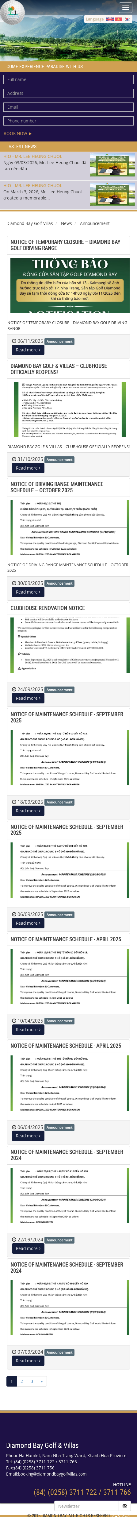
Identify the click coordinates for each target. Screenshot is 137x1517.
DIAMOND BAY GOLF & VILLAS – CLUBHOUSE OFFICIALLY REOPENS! (58, 369)
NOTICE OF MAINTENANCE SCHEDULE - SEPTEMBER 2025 (66, 717)
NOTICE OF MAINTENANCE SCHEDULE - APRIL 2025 (65, 939)
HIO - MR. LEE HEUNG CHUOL (32, 156)
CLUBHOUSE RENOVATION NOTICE (47, 608)
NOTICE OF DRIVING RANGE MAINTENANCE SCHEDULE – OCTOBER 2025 (56, 487)
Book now (18, 133)
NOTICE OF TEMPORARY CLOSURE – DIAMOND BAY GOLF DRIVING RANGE (65, 245)
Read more (28, 350)
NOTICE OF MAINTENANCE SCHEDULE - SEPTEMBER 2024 (66, 1155)
